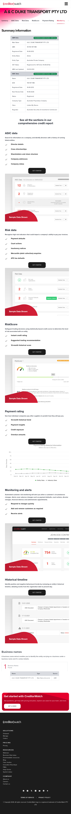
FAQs (4, 767)
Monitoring (61, 21)
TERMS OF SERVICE (27, 797)
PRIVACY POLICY (44, 797)
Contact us (6, 784)
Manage (5, 736)
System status (7, 772)
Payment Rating (48, 21)
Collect (5, 738)
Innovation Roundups (10, 765)
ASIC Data (15, 21)
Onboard (6, 733)
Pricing (5, 745)
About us (6, 779)
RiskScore (36, 21)
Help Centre (7, 769)
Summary (5, 21)
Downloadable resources (11, 757)
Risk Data (25, 21)
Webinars (6, 753)
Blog (4, 760)
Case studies (7, 762)
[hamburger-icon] (66, 4)
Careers (5, 781)
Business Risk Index (9, 755)
